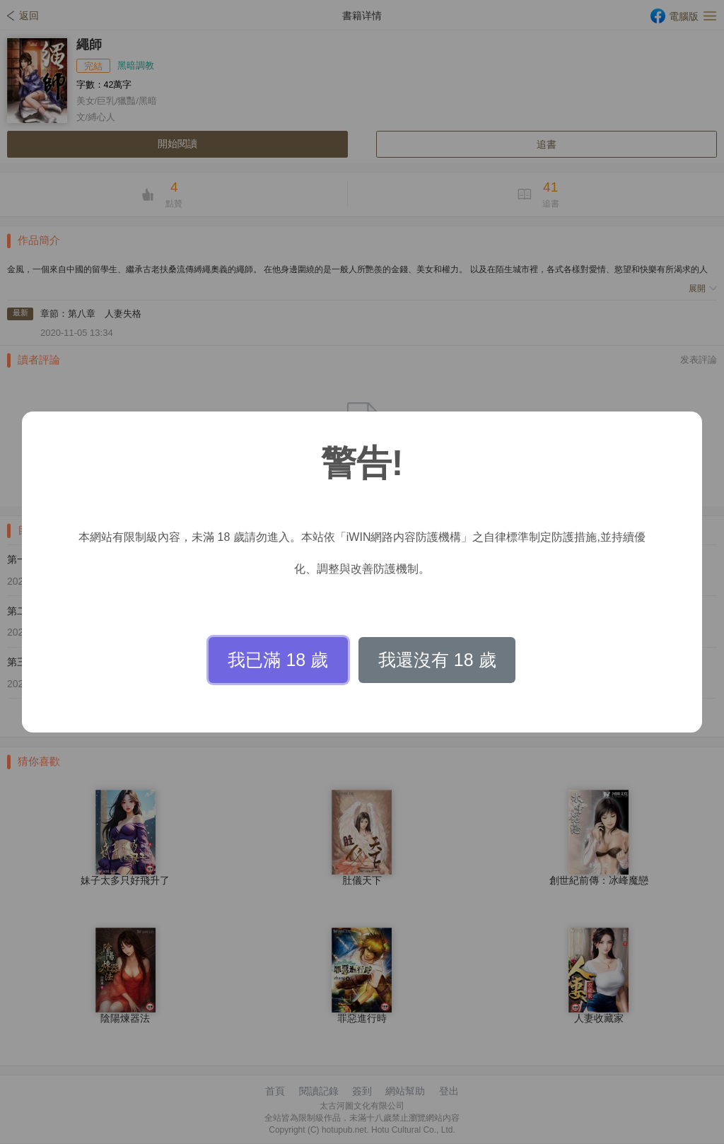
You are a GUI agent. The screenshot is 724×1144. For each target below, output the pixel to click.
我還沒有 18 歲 (437, 660)
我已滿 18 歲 (278, 660)
